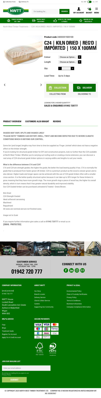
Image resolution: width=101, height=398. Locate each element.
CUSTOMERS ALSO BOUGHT (37, 121)
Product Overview (12, 121)
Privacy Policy (71, 297)
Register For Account (9, 334)
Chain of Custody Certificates (77, 294)
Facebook (66, 270)
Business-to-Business (74, 304)
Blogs (4, 328)
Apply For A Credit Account (11, 337)
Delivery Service (39, 297)
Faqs (3, 325)
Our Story (37, 291)
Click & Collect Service (42, 301)
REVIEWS (57, 121)
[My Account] (78, 10)
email (82, 270)
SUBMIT (14, 379)
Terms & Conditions (73, 301)
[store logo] (16, 10)
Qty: (46, 68)
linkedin (71, 270)
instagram (77, 270)
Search (64, 11)
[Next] (41, 84)
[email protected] (12, 224)
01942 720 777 (26, 271)
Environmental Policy (74, 291)
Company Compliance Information (79, 307)
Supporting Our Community (43, 307)
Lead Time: (49, 76)
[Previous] (4, 84)
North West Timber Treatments (15, 27)
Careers (37, 304)
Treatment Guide (8, 331)
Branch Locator (39, 294)
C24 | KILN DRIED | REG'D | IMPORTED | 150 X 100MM (53, 27)
